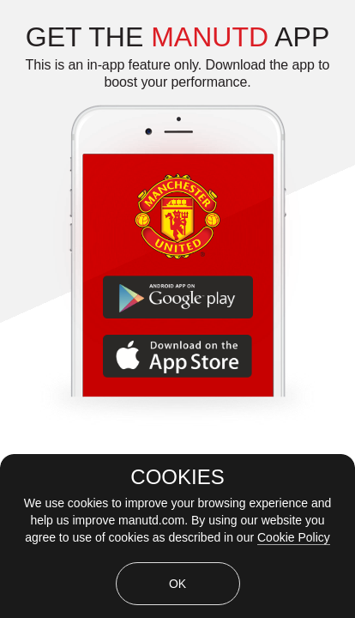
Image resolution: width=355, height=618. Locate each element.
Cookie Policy (293, 537)
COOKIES (177, 477)
